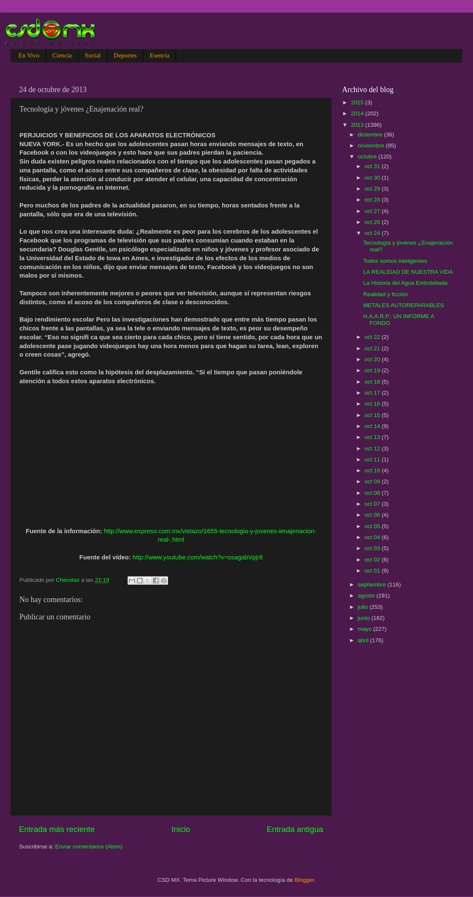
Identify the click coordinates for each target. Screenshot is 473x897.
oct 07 (373, 504)
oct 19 (373, 370)
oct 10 (373, 470)
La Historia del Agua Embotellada (405, 283)
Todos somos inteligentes (395, 261)
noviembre (372, 145)
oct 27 (373, 211)
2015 (358, 102)
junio (364, 618)
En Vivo (29, 55)
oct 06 (373, 515)
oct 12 (373, 448)
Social (93, 55)
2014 (358, 113)
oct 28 (373, 199)
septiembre (373, 584)
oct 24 (373, 233)
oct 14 (373, 426)
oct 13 (373, 437)
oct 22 (373, 337)
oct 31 (373, 166)
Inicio (180, 829)
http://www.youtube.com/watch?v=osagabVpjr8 (198, 557)
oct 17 (373, 393)
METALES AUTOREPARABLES (403, 305)
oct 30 (373, 177)
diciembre (371, 134)
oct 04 (373, 537)
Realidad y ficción (385, 294)
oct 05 (373, 526)
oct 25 (373, 222)
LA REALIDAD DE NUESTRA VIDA (408, 272)
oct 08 (373, 493)
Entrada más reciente (57, 829)
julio (364, 607)
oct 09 (373, 481)
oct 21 (373, 348)
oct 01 (373, 570)
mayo (365, 629)
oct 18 (373, 382)
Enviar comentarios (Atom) (89, 846)
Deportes (125, 55)
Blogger (304, 880)
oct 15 (373, 415)
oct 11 (373, 459)
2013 (358, 125)
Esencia (159, 55)
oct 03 (373, 548)
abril (364, 640)
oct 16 (373, 404)
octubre (368, 156)
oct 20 (373, 359)
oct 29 (373, 188)
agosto (367, 595)
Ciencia (62, 55)
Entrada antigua (295, 829)
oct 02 (373, 559)
